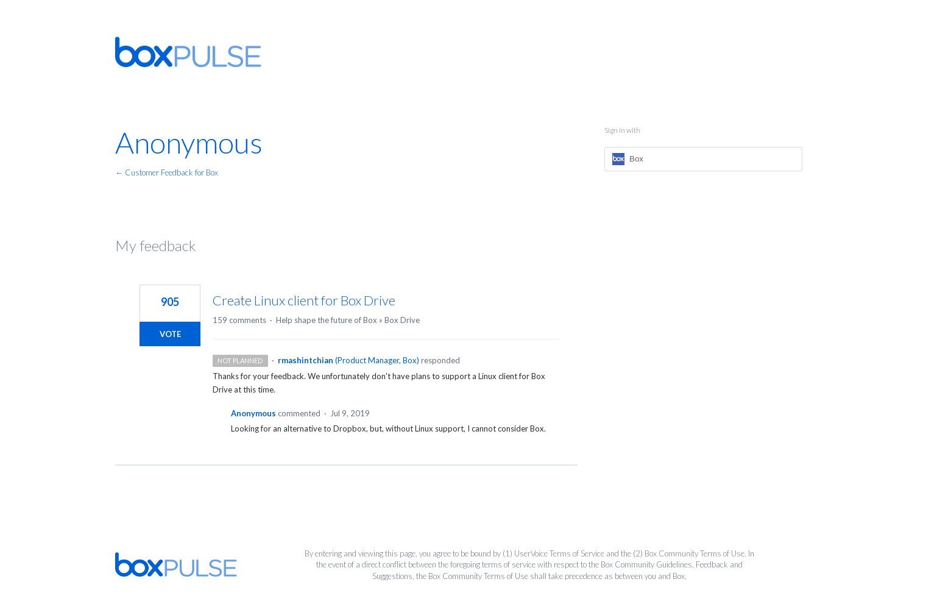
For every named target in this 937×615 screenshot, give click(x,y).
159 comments (239, 320)
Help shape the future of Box (326, 320)
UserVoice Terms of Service (559, 553)
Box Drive (402, 320)
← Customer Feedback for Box (166, 172)
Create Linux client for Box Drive (304, 300)
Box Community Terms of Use (694, 553)
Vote (170, 334)
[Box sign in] (703, 159)
